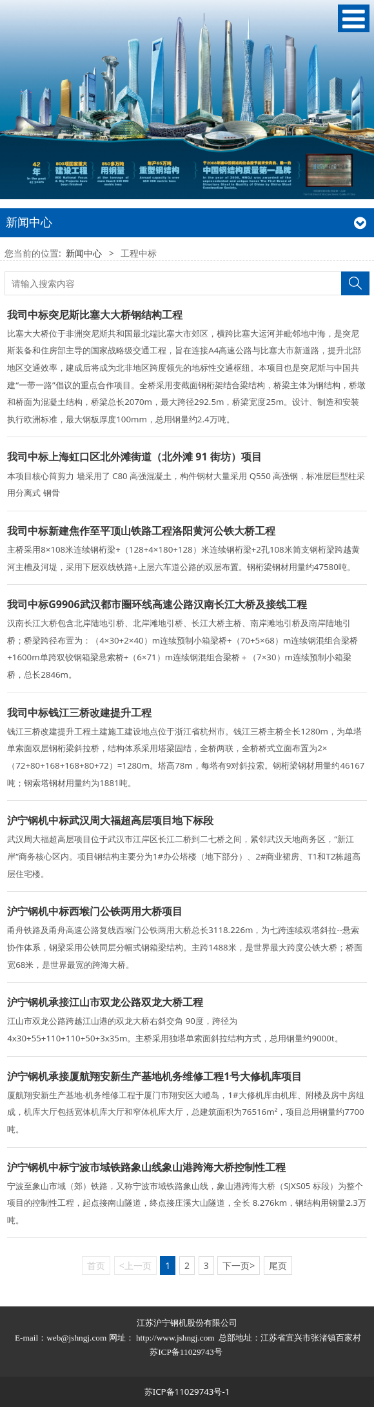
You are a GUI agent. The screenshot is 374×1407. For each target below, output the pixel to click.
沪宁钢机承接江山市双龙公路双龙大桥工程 (105, 1002)
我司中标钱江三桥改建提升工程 (79, 712)
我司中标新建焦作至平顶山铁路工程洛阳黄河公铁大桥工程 (141, 531)
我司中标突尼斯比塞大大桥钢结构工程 (94, 315)
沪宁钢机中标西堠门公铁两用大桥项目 (94, 911)
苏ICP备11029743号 (187, 1352)
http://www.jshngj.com (175, 1338)
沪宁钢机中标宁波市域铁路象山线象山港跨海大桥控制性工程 (146, 1167)
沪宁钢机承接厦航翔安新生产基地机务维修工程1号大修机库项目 (154, 1076)
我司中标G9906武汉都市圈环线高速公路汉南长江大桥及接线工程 (156, 604)
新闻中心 (84, 253)
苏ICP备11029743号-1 (187, 1391)
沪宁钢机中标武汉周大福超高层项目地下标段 (110, 820)
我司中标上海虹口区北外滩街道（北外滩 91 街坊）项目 (134, 456)
